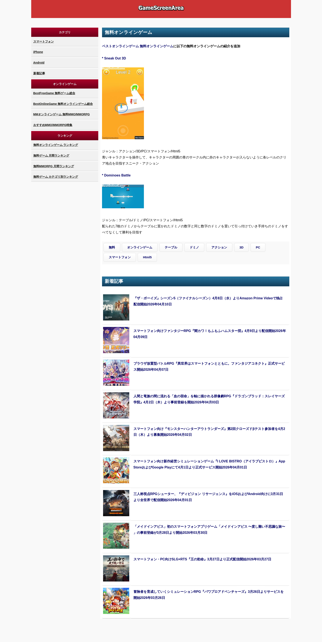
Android (39, 62)
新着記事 (39, 73)
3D (241, 247)
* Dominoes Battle (116, 175)
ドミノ (194, 247)
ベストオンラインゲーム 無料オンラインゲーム (137, 46)
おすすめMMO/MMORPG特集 (52, 125)
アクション (219, 247)
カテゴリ (65, 32)
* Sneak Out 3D (114, 58)
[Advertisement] (64, 245)
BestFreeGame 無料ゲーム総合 (54, 93)
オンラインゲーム (64, 84)
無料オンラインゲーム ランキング (55, 145)
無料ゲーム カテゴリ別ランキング (55, 176)
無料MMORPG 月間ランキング (53, 166)
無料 (112, 247)
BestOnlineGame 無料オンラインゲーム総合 (63, 103)
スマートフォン (43, 41)
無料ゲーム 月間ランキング (51, 155)
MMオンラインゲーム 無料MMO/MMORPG (61, 114)
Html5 (147, 257)
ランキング (64, 135)
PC (258, 247)
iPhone (38, 52)
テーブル (171, 247)
